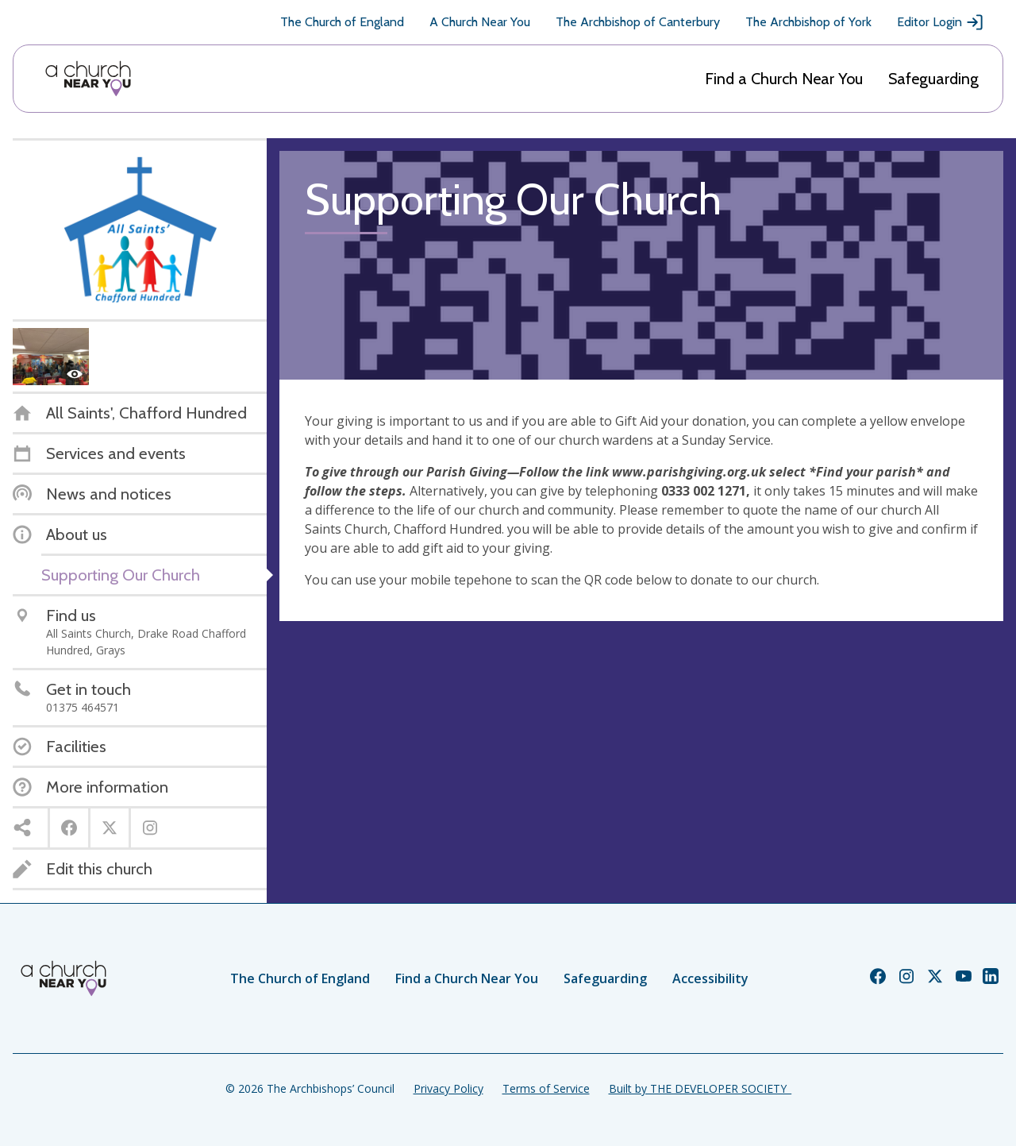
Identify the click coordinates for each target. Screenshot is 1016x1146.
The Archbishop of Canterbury (638, 21)
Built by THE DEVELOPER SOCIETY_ (700, 1088)
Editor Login (940, 22)
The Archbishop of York (808, 21)
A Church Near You (479, 21)
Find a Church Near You (784, 78)
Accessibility (710, 978)
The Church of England (342, 21)
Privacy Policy (448, 1088)
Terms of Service (546, 1088)
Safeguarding (933, 78)
